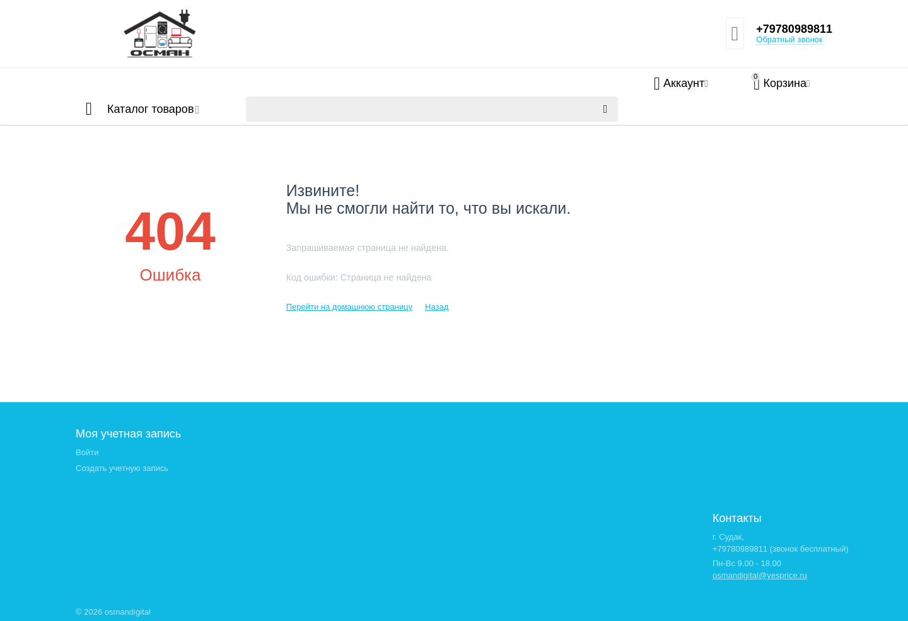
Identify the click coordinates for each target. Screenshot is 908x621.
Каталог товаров (150, 109)
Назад (436, 306)
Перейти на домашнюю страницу (349, 306)
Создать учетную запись (122, 468)
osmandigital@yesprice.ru (760, 575)
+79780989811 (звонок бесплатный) (781, 549)
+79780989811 (794, 29)
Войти (87, 452)
